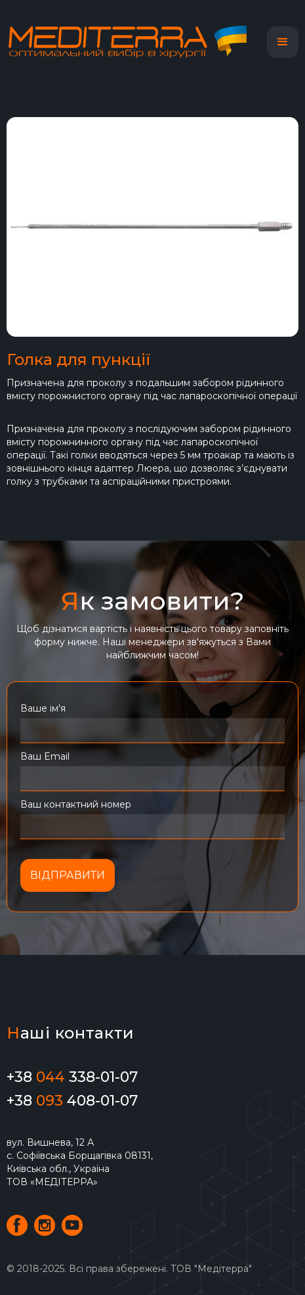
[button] (282, 42)
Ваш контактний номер (75, 804)
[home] (133, 42)
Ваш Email (45, 756)
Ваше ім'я (43, 708)
